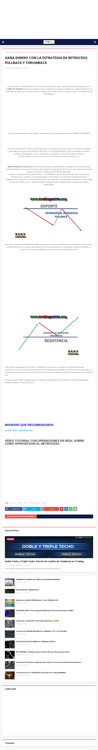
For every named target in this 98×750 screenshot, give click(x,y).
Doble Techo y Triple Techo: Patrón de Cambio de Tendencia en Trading (44, 561)
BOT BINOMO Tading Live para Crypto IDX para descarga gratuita (43, 652)
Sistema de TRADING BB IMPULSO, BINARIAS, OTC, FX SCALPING (41, 631)
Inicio (7, 52)
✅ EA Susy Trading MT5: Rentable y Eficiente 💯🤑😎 (37, 621)
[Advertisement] (49, 19)
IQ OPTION (11, 430)
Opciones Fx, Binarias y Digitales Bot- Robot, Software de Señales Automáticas (48, 662)
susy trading (11, 68)
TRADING (13, 52)
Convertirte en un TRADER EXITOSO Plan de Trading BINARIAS (41, 672)
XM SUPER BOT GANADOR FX (27, 590)
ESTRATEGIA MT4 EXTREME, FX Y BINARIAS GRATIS (35, 641)
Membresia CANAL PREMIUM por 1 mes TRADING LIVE (37, 600)
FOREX (19, 503)
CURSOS (13, 503)
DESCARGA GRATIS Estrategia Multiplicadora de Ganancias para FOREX (44, 610)
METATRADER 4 (34, 503)
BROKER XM (26, 430)
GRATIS (25, 503)
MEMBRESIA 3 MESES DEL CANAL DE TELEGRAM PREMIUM (38, 579)
